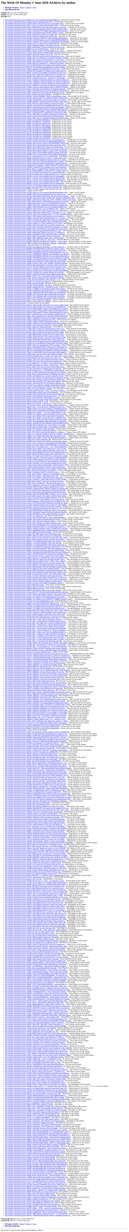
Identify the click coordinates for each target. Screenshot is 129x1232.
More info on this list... (12, 9)
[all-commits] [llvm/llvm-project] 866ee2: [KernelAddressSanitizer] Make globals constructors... (36, 659)
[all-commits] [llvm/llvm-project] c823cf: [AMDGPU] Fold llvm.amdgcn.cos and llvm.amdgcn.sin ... (38, 80)
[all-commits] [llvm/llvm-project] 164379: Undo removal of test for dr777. (29, 877)
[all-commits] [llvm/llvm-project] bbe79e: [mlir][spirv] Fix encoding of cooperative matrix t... (35, 1042)
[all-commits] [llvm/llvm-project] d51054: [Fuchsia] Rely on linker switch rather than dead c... (35, 819)
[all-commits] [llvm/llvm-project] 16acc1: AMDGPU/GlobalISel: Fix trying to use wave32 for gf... (37, 694)
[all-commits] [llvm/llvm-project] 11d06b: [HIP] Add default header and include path (32, 1153)
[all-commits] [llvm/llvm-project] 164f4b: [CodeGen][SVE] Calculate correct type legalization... (36, 167)
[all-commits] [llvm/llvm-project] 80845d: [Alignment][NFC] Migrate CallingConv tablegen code (37, 488)
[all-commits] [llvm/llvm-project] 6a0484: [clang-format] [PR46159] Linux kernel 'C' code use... (36, 737)
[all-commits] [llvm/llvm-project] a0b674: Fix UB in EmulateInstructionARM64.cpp (32, 20)
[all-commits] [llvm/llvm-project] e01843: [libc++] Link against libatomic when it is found (34, 639)
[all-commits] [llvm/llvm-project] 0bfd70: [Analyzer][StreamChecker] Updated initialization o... (36, 274)
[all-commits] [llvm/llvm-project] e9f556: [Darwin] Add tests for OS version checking (33, 586)
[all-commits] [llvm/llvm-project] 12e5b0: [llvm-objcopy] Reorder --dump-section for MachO (35, 948)
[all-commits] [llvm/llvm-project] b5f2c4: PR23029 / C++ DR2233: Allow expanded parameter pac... (38, 875)
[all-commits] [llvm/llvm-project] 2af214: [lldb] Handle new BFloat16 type (29, 1202)
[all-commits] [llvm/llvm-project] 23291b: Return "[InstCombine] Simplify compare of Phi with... (37, 152)
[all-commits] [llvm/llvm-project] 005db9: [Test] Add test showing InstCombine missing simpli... (36, 154)
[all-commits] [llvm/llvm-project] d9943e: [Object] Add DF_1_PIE (27, 401)
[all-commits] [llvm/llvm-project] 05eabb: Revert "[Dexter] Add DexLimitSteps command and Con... (38, 1075)
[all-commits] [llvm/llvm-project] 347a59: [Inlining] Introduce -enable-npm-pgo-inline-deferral (36, 111)
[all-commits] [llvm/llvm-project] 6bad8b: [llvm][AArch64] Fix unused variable (31, 1206)
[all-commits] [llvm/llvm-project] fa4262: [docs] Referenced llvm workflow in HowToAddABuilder (37, 732)
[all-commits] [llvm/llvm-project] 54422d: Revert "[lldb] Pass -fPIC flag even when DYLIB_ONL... (37, 852)
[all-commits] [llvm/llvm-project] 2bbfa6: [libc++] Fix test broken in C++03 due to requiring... (36, 630)
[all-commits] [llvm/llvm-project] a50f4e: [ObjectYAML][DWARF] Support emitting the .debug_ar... (38, 1133)
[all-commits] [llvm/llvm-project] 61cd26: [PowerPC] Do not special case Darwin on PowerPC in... (37, 1040)
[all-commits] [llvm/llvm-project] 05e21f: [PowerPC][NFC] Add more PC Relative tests (33, 187)
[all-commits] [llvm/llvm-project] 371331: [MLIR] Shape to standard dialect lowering (33, 52)
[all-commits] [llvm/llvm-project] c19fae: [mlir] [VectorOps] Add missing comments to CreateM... (37, 227)
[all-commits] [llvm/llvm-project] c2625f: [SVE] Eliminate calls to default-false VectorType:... (35, 298)
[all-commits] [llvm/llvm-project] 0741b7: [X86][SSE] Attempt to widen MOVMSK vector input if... (38, 1008)
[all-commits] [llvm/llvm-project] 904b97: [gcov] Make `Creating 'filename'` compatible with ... (36, 417)
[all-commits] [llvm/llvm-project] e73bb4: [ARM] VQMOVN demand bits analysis (32, 321)
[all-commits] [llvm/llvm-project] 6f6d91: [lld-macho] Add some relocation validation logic (34, 550)
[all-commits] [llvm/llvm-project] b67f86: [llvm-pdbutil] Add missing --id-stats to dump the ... (35, 247)
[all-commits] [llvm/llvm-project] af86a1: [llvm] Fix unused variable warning (30, 1193)
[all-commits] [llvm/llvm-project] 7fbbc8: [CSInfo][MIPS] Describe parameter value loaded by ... (36, 352)
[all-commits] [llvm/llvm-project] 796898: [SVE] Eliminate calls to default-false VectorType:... (36, 294)
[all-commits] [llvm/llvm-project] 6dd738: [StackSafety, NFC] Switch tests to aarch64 (33, 1126)
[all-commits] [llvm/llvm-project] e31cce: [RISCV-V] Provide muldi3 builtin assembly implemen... (37, 592)
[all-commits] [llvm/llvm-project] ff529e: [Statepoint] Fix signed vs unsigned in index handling (36, 828)
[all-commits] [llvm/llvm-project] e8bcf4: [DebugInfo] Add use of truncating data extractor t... (35, 526)
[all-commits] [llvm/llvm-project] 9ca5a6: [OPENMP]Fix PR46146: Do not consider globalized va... (37, 256)
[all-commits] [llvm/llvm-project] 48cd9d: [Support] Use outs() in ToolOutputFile (31, 813)
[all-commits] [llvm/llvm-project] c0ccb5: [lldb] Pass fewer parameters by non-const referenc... (36, 853)
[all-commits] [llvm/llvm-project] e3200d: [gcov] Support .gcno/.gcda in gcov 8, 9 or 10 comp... (36, 448)
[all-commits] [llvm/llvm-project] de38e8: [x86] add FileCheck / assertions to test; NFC (33, 912)
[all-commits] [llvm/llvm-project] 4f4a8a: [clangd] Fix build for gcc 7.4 (28, 1199)
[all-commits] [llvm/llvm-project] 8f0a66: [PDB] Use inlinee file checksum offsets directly (34, 859)
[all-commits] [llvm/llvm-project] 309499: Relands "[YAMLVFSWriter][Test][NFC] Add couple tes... (38, 101)
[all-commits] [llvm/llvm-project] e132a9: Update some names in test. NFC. (29, 1030)
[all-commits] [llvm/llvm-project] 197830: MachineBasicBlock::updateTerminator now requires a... (37, 530)
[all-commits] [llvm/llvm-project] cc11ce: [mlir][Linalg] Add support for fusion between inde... (36, 490)
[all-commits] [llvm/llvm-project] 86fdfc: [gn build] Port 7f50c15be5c (28, 125)
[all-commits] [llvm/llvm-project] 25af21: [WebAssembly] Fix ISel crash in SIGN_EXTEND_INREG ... (39, 1055)
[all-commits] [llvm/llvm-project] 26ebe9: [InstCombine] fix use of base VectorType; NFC (34, 902)
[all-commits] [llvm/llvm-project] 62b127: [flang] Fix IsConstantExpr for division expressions (35, 89)
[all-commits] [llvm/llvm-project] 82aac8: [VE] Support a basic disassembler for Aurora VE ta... (36, 597)
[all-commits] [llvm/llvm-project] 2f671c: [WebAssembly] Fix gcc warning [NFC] (32, 156)
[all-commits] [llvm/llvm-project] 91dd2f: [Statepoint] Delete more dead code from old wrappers (36, 833)
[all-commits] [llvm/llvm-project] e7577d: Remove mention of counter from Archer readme (34, 556)
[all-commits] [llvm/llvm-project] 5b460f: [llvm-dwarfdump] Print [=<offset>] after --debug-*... (36, 561)
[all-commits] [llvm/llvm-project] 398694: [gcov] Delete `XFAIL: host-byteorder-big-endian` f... (36, 437)
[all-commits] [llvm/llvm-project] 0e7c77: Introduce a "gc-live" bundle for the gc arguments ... (35, 826)
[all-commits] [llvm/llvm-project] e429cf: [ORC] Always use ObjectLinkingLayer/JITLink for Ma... (37, 118)
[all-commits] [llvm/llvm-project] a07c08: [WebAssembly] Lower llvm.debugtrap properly (34, 1057)
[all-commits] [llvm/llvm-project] (16, 190)
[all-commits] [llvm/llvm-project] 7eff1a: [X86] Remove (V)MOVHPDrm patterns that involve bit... (37, 201)
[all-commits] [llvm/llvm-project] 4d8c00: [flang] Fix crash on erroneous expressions (32, 817)
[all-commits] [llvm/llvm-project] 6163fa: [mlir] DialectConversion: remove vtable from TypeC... (36, 61)
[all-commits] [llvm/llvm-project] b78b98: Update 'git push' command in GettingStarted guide (35, 338)
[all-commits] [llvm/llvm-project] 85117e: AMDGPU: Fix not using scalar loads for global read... (36, 675)
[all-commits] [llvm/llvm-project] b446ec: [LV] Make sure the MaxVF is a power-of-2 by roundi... (37, 456)
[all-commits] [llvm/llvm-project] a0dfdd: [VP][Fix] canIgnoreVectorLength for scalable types (35, 961)
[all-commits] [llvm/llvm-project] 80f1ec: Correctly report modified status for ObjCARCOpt (35, 178)
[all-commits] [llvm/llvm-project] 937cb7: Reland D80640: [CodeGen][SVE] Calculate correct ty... (37, 170)
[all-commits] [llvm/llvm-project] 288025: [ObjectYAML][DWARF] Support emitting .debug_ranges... (38, 1141)
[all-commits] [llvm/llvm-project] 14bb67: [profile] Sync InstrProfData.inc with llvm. (33, 69)
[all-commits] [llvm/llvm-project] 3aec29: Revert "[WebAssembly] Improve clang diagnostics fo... (37, 310)
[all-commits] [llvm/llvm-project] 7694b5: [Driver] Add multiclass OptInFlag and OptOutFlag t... (36, 410)
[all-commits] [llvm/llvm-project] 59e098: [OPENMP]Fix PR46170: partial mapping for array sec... (37, 252)
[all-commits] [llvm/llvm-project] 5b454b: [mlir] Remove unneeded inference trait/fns (33, 519)
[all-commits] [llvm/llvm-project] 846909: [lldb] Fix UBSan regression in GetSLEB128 (33, 536)
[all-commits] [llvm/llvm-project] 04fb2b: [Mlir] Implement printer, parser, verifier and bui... (35, 238)
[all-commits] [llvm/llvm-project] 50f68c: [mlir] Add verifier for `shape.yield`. (30, 239)
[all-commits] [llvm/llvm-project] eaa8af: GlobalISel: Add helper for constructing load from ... (35, 708)
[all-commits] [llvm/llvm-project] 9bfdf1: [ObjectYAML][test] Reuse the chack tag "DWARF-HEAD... (38, 1139)
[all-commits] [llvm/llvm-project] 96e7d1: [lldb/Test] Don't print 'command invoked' (32, 568)
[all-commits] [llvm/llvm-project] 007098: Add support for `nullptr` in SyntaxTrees (32, 365)
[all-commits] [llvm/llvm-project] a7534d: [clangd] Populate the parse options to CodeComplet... (36, 505)
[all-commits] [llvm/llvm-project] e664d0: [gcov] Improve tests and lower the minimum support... (37, 441)
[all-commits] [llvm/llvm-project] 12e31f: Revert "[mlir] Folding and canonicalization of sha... (35, 1082)
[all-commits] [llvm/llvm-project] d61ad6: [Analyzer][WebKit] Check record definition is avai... (36, 96)
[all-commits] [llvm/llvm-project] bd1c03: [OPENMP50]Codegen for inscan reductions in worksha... (37, 258)
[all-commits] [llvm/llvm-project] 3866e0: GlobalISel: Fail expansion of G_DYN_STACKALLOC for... (39, 686)
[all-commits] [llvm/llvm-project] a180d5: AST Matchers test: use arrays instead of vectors (34, 376)
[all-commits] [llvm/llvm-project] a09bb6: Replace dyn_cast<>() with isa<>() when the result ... (36, 717)
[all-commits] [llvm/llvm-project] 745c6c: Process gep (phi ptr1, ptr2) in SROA (31, 1028)
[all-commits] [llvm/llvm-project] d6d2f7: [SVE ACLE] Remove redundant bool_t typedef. (34, 161)
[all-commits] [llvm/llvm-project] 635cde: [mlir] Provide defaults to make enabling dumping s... (36, 517)
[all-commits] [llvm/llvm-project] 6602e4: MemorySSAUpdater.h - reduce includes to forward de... (37, 1011)
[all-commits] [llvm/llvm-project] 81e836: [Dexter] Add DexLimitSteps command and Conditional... (37, 1073)
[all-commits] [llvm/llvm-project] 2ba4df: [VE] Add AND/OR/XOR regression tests (32, 603)
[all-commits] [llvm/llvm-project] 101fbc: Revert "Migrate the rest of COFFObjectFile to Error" (36, 764)
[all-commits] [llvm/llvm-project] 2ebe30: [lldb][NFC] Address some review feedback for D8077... (37, 857)
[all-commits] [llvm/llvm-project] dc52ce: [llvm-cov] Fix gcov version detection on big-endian (35, 443)
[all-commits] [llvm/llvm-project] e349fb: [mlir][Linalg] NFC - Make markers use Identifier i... (36, 770)
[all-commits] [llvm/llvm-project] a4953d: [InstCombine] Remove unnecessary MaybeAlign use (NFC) (38, 797)
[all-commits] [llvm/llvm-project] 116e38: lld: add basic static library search (29, 933)
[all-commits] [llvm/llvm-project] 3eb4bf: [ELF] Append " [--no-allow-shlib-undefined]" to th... (36, 412)
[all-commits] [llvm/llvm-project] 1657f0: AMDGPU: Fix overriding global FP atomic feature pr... (37, 699)
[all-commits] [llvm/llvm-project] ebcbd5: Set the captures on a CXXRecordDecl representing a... (36, 884)
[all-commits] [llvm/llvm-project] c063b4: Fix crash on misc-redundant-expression (32, 1186)
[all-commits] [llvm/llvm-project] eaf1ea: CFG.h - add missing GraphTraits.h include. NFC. (35, 1002)
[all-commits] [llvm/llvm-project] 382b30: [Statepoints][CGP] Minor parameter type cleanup (35, 830)
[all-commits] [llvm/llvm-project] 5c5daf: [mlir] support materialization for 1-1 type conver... (35, 60)
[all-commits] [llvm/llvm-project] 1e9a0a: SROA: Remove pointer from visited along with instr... (36, 1033)
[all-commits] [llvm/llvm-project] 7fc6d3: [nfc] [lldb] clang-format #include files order (33, 534)
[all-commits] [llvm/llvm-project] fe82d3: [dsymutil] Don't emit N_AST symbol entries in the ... (36, 574)
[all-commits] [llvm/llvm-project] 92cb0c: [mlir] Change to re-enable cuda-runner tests (33, 523)
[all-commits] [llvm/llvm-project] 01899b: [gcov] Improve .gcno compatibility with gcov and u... (36, 414)
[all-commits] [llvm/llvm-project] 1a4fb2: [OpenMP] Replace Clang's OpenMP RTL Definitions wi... (38, 91)
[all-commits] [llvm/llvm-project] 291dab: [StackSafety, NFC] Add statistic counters (32, 1119)
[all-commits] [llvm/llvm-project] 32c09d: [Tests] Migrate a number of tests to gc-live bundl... (35, 841)
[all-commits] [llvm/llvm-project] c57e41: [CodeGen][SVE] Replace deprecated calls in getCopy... (37, 31)
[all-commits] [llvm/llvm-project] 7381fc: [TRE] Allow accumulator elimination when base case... (37, 114)
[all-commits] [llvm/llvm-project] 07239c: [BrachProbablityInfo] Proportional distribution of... (35, 1170)
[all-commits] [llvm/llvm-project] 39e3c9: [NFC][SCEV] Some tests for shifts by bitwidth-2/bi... (36, 890)
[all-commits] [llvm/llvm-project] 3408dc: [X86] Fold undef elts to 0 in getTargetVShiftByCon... (36, 207)
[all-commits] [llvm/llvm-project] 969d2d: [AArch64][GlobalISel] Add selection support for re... (36, 545)
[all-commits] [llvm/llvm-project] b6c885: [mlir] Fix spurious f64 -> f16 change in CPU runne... (36, 786)
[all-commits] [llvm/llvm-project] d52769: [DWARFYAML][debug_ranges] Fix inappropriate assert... (38, 1143)
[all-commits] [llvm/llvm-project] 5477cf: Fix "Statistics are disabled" (27, 1117)
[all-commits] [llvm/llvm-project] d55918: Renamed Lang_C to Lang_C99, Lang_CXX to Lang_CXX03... (39, 356)
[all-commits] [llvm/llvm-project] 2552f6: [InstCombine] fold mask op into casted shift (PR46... (36, 926)
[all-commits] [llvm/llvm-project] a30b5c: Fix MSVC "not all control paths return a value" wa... (36, 986)
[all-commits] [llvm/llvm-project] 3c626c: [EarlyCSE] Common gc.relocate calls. (31, 34)
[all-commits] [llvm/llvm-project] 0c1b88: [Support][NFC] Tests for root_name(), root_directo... (36, 100)
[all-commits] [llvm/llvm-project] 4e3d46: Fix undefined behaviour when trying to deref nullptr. (36, 259)
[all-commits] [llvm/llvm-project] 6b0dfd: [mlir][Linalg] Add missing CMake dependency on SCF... (37, 775)
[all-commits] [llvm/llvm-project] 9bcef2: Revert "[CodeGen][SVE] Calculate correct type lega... (36, 169)
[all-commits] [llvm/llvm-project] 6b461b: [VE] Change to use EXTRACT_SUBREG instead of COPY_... (39, 599)
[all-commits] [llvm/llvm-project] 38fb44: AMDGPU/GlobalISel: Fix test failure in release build (36, 712)
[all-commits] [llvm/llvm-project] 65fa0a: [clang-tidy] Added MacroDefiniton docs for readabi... (36, 741)
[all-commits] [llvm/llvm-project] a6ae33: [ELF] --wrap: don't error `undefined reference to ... (35, 407)
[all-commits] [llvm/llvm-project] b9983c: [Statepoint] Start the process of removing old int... (35, 832)
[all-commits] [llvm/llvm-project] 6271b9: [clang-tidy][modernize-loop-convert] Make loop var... (36, 1184)
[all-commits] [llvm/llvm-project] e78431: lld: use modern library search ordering (31, 935)
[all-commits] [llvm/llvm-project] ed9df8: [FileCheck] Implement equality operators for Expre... (36, 160)
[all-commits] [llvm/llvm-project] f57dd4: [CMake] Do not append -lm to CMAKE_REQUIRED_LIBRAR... (40, 643)
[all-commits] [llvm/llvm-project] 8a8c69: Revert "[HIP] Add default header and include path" (35, 1161)
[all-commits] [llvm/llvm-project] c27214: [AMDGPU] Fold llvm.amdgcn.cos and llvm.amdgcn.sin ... (38, 83)
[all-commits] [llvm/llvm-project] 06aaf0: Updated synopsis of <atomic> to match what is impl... (36, 158)
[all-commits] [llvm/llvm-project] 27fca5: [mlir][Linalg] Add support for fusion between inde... (36, 492)
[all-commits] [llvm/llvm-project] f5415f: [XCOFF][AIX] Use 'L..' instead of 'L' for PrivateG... (36, 78)
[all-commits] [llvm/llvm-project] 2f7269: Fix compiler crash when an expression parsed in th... (36, 250)
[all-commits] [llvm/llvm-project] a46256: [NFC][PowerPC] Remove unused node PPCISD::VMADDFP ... (40, 842)
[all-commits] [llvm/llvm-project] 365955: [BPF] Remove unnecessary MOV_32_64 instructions (36, 1213)
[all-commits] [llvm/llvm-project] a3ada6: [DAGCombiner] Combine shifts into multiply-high (35, 261)
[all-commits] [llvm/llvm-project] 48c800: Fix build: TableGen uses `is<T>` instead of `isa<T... (36, 719)
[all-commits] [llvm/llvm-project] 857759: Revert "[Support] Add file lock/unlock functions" (35, 953)
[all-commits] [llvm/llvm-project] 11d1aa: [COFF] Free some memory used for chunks (33, 862)
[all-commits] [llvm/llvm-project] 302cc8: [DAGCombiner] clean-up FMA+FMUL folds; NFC (36, 922)
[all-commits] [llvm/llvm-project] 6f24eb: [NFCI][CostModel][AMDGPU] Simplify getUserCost (36, 941)
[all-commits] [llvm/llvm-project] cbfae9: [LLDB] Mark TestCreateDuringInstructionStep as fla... (36, 734)
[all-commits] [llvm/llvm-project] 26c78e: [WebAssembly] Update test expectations (32, 937)
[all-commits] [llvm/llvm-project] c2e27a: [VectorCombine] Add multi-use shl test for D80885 (35, 981)
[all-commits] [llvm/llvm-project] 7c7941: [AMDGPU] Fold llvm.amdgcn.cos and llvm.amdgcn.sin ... (38, 81)
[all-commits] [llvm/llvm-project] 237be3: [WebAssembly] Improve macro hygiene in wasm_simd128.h (38, 1048)
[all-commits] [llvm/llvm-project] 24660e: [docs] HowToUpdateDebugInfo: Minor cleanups (35, 1097)
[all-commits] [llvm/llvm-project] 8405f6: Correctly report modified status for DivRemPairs (35, 183)
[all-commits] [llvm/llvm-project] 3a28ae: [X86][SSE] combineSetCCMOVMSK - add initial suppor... (38, 1015)
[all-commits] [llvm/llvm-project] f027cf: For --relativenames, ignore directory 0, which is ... (35, 1037)
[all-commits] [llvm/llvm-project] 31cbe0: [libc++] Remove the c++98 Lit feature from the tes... (36, 625)
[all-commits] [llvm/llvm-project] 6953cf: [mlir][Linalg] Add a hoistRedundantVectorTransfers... (36, 773)
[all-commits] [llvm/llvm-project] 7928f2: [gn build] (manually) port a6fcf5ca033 (31, 759)
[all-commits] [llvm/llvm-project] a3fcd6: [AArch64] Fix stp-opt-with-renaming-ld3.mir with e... (36, 463)
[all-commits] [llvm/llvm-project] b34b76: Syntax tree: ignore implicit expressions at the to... (35, 359)
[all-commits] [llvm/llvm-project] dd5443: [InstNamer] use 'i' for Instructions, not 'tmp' (33, 899)
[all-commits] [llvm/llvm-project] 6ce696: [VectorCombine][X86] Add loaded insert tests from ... (36, 964)
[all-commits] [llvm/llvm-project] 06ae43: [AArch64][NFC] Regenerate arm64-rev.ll (32, 546)
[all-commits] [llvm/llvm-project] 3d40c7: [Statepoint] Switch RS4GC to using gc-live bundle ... (36, 837)
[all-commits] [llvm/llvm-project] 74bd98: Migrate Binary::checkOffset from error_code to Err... (36, 868)
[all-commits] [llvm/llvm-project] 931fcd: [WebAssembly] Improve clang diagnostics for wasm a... (37, 308)
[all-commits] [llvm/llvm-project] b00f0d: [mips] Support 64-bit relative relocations (32, 959)
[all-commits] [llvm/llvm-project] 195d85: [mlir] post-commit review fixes (29, 54)
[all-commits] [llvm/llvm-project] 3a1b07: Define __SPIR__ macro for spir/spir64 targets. (34, 1208)
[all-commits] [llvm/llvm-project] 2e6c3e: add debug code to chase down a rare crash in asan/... (36, 614)
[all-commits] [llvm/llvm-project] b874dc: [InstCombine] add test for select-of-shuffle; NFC (35, 901)
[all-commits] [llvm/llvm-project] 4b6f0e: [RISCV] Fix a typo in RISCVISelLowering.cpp (34, 276)
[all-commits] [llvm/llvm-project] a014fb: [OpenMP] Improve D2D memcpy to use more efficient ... (37, 957)
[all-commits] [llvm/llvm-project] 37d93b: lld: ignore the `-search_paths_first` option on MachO (36, 930)
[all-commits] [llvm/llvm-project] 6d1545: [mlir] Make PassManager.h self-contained (32, 1201)
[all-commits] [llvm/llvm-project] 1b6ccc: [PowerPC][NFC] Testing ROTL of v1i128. (33, 397)
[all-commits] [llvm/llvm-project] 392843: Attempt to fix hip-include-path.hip (30, 1159)
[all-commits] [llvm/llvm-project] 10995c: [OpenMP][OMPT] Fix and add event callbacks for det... (37, 554)
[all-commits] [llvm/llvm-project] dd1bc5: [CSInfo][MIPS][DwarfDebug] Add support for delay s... (37, 350)
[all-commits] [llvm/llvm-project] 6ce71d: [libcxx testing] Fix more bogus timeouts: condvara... (36, 330)
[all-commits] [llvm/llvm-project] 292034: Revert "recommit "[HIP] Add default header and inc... (36, 766)
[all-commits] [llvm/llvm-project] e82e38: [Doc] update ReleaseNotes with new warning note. (35, 1179)
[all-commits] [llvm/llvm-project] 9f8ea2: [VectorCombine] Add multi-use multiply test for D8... (36, 979)
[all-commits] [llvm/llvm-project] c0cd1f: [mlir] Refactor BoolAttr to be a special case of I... (35, 888)
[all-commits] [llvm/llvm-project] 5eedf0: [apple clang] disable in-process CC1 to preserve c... (35, 232)
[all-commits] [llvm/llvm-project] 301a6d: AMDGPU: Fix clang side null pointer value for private (37, 674)
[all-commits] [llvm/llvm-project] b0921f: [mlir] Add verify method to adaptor (30, 521)
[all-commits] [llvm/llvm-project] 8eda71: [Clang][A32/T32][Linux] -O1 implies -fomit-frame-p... (37, 750)
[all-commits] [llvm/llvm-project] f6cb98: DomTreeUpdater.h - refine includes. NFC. (32, 1017)
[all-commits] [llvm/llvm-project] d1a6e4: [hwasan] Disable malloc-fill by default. (32, 399)
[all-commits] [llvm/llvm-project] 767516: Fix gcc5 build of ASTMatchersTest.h (31, 497)
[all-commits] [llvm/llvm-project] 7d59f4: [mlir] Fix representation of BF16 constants (33, 345)
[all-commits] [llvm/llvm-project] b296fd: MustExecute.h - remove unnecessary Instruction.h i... (36, 1010)
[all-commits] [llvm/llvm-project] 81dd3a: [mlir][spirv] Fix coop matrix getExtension (32, 1044)
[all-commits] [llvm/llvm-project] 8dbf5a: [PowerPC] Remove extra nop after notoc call (33, 189)
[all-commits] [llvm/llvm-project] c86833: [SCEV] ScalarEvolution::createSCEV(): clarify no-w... (37, 893)
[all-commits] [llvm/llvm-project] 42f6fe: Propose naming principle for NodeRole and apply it (35, 374)
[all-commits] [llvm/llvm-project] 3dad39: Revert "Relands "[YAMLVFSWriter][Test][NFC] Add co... (38, 165)
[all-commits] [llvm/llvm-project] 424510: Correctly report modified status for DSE (32, 181)
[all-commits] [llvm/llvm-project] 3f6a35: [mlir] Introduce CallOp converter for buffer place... (35, 379)
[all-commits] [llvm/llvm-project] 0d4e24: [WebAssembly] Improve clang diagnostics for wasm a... (37, 312)
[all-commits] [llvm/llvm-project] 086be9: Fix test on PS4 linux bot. (27, 49)
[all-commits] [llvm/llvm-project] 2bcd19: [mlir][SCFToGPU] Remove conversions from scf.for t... (37, 654)
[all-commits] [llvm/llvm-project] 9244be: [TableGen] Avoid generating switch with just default (36, 323)
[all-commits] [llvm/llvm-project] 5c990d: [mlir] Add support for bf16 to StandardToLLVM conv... (37, 341)
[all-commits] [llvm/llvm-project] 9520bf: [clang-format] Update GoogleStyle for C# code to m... (36, 577)
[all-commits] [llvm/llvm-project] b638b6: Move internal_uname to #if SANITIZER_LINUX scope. (37, 143)
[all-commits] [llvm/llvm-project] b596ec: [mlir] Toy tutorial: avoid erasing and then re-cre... (35, 56)
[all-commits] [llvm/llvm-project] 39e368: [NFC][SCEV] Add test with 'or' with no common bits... (37, 892)
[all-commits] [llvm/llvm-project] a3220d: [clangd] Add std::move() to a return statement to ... (35, 140)
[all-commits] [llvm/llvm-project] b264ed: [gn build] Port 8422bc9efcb (28, 138)
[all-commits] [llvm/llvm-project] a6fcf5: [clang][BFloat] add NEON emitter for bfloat (33, 1062)
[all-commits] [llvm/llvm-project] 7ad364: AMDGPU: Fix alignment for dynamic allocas (34, 664)
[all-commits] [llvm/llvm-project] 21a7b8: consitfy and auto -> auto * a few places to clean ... (35, 390)
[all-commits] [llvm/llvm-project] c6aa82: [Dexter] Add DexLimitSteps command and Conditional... (37, 1077)
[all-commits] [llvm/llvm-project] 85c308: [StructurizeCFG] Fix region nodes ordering (33, 381)
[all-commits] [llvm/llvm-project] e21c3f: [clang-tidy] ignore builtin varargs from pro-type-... (35, 744)
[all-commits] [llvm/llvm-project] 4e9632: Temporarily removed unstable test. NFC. (32, 1031)
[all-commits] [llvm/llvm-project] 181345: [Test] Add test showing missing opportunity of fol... (36, 145)
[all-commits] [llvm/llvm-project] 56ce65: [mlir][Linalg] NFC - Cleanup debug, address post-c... (36, 781)
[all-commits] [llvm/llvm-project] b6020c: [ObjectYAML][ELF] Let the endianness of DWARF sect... (38, 1135)
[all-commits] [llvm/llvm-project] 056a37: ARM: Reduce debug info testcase (30, 681)
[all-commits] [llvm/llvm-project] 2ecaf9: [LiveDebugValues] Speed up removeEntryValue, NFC (36, 1088)
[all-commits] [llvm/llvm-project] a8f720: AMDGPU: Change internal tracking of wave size (35, 672)
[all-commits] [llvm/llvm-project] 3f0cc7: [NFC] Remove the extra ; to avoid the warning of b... (36, 846)
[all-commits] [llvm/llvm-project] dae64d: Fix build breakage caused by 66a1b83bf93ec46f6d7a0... (37, 40)
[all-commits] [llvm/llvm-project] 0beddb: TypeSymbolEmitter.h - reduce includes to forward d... (36, 970)
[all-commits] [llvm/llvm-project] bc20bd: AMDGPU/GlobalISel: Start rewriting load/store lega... (36, 710)
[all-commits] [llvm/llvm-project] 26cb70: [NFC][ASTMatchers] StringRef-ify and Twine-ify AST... (37, 739)
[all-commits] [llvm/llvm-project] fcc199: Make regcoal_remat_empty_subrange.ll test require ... (36, 496)
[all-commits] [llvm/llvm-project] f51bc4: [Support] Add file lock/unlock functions (32, 951)
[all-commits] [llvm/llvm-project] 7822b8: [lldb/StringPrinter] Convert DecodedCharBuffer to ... (36, 1095)
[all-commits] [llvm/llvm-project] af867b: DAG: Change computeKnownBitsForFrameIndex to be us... (38, 692)
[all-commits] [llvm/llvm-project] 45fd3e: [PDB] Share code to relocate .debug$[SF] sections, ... (36, 861)
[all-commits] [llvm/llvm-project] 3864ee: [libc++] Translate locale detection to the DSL (33, 641)
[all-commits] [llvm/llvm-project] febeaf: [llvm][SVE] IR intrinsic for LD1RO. (30, 470)
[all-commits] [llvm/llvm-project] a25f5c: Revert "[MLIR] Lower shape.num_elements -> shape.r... (37, 721)
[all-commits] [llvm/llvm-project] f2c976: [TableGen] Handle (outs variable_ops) (31, 36)
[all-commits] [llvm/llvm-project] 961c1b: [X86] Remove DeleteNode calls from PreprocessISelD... (37, 196)
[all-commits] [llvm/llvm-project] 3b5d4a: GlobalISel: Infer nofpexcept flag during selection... (35, 701)
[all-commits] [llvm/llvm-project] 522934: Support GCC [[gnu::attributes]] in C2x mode (33, 223)
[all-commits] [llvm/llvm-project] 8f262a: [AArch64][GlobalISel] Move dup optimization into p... (37, 548)
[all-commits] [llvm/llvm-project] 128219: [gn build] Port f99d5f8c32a (28, 120)
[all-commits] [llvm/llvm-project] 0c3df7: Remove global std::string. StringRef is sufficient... (35, 278)
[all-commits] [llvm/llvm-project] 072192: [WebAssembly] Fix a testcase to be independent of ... (36, 307)
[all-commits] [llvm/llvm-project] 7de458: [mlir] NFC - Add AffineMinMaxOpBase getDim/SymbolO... (39, 768)
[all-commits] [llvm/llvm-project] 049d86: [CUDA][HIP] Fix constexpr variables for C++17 (35, 1150)
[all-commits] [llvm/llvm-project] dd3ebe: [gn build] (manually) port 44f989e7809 (32, 752)
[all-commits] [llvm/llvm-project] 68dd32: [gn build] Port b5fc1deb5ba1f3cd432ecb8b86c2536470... (37, 423)
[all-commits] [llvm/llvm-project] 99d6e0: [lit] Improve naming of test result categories (33, 590)
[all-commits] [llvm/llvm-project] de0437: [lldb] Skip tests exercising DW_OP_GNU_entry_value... (37, 810)
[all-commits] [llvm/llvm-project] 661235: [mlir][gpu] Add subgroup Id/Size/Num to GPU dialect (36, 1046)
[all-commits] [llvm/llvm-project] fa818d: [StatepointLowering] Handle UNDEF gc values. (34, 32)
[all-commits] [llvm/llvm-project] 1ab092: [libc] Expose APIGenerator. (28, 803)
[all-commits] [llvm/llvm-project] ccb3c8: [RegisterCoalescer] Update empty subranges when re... (37, 163)
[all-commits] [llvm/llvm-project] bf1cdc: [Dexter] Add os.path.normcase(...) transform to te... (35, 1071)
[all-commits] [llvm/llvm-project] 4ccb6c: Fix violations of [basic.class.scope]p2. (31, 873)
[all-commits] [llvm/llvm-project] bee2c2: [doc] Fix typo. (23, 879)
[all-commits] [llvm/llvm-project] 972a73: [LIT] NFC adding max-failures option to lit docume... (36, 723)
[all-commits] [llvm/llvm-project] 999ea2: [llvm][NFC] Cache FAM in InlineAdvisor (32, 728)
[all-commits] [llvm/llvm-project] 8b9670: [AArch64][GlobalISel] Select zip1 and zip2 (33, 541)
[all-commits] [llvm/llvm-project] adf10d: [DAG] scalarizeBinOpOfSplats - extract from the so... (36, 984)
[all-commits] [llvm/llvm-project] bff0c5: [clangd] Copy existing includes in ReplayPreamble (35, 1188)
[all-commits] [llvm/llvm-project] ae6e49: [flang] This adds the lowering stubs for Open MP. (35, 394)
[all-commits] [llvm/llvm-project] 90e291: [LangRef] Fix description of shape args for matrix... (36, 289)
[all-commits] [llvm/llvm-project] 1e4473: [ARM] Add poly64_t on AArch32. (30, 1060)
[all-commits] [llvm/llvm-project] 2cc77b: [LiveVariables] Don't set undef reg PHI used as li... (35, 1181)
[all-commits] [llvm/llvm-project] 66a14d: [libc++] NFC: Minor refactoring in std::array (33, 619)
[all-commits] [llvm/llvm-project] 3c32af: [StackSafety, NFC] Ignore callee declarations (33, 1124)
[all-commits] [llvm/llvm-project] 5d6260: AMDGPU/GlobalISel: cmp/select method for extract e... (37, 1035)
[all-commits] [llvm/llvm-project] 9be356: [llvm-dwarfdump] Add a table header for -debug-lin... (36, 421)
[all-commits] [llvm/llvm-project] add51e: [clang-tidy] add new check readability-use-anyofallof (36, 714)
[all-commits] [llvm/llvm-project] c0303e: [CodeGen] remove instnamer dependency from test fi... (37, 897)
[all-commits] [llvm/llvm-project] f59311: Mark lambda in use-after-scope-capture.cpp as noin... (36, 27)
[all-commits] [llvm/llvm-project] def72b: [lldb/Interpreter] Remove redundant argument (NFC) (36, 566)
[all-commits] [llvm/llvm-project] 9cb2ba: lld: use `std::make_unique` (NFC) (30, 932)
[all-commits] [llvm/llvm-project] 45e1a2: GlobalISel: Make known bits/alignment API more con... (37, 706)
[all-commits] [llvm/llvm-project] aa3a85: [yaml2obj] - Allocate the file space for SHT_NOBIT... (36, 479)
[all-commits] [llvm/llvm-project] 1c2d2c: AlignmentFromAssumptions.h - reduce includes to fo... (37, 1013)
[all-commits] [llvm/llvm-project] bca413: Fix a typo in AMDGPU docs (28, 652)
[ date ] (34, 7)
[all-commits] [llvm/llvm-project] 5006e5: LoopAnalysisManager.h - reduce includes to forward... (37, 997)
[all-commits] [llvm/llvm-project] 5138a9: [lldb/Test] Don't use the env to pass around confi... (35, 563)
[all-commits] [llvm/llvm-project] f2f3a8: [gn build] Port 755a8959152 (28, 121)
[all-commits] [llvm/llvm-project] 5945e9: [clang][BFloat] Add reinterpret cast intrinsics (33, 1066)
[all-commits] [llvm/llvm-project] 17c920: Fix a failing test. (24, 516)
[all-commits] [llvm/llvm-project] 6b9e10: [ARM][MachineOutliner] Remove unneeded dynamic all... (38, 1215)
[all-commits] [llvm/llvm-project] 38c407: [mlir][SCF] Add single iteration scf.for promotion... (36, 779)
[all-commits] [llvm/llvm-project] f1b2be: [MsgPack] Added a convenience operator (32, 45)
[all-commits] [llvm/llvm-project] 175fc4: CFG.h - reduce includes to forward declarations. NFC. (36, 1019)
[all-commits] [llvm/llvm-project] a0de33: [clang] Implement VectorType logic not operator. (35, 107)
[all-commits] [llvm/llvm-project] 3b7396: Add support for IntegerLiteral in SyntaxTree (33, 368)
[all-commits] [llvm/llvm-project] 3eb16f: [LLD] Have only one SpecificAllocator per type (34, 864)
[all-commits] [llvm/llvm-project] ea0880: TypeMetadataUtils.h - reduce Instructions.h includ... (36, 991)
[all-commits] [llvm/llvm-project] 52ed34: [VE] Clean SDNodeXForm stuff (29, 601)
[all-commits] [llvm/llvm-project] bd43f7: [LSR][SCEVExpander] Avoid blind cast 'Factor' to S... (36, 72)
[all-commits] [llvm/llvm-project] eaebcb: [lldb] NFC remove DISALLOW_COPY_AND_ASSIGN (37, 610)
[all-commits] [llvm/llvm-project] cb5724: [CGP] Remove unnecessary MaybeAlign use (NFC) (36, 795)
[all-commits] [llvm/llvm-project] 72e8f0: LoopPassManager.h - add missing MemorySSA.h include (37, 999)
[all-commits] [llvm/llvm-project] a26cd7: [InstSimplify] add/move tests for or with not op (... (35, 908)
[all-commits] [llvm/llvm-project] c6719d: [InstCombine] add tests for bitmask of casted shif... (35, 924)
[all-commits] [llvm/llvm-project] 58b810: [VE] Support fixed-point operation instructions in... (36, 605)
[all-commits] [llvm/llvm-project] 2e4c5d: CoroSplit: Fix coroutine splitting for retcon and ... (35, 272)
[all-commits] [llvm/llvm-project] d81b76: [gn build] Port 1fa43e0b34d (28, 134)
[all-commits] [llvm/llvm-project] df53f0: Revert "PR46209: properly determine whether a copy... (36, 572)
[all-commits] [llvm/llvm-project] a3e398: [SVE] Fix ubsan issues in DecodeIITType (32, 43)
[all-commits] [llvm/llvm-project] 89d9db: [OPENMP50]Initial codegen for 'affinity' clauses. (35, 249)
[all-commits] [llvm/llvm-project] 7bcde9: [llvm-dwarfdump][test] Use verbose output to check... (36, 525)
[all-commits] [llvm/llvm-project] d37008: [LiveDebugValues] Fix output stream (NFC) (33, 792)
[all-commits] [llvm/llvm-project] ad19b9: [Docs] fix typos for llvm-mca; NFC (30, 928)
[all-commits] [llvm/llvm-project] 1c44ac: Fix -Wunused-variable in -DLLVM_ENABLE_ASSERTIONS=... (40, 434)
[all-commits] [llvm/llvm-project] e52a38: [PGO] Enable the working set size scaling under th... (36, 71)
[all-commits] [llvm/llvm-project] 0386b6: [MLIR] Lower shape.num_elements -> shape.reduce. (36, 241)
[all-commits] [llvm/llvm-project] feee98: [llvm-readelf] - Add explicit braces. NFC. (32, 476)
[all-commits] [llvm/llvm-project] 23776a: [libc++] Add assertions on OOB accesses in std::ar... (36, 621)
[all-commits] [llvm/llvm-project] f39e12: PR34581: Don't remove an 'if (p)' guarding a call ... (35, 886)
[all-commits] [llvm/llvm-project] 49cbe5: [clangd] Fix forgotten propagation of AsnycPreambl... (36, 1197)
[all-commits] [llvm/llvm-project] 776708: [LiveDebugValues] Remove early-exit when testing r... (37, 1090)
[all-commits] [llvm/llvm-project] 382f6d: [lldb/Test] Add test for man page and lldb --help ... (35, 559)
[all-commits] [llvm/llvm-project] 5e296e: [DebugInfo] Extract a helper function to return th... (35, 514)
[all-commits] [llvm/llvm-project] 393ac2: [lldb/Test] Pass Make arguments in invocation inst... (36, 565)
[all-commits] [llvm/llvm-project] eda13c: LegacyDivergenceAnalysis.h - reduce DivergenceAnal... (37, 995)
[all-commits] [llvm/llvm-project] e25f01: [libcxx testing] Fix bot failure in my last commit (34, 332)
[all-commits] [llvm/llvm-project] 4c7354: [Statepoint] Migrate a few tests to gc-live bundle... (35, 839)
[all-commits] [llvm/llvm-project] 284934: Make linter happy (25, 588)
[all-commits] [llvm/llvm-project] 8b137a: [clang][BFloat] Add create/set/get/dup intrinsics (34, 1064)
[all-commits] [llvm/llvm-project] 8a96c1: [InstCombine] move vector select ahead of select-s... (36, 915)
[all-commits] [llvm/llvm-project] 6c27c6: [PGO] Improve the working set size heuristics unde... (36, 65)
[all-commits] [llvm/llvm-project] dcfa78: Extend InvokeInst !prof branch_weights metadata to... (36, 1173)
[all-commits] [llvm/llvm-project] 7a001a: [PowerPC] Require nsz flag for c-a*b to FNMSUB (35, 848)
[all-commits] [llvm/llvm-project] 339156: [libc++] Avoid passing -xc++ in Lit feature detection (36, 646)
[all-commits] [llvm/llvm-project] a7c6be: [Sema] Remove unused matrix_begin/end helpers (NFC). (37, 465)
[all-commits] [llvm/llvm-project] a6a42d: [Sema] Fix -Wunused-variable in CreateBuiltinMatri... (36, 457)
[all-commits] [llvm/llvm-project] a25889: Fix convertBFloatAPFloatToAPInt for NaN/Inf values (36, 343)
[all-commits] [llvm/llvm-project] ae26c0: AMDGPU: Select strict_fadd (28, 697)
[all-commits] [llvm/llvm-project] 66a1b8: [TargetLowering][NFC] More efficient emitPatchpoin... (37, 38)
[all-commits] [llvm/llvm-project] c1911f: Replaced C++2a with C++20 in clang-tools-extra (34, 363)
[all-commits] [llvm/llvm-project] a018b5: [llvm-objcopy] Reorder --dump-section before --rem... (36, 946)
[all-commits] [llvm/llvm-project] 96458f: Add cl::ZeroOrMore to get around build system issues (36, 229)
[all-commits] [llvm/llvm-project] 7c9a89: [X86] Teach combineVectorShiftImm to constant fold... (37, 205)
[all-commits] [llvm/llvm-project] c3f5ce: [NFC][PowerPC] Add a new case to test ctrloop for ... (36, 1182)
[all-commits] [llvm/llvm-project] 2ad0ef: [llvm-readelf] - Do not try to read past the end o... (35, 481)
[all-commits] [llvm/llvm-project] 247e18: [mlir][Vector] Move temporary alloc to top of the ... (36, 777)
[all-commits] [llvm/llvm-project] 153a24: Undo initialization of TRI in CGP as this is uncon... (35, 387)
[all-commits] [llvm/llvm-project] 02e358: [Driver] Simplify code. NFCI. (29, 285)
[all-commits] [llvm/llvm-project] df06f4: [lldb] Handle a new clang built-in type (31, 1192)
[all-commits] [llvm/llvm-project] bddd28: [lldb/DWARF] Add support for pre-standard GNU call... (37, 808)
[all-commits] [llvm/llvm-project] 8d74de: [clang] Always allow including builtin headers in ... (35, 141)
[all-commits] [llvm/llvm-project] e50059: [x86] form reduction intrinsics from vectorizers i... (35, 921)
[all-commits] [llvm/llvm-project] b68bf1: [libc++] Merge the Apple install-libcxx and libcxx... (36, 634)
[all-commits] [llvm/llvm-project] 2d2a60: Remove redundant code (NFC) (29, 22)
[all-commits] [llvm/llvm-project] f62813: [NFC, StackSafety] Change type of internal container (36, 1106)
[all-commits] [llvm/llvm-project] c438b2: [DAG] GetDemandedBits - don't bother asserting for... (36, 973)
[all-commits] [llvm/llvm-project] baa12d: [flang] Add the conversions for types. (31, 396)
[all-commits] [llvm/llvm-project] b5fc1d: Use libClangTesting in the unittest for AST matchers (36, 372)
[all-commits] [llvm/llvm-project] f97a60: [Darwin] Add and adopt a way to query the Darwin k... (36, 579)
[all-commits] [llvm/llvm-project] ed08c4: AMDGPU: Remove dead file (28, 666)
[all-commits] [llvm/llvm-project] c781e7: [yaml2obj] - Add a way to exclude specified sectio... (36, 485)
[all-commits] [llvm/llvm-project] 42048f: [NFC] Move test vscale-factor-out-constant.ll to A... (36, 76)
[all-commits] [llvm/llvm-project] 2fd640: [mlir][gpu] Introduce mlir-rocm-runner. (31, 1128)
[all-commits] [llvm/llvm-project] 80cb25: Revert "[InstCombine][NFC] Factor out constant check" (37, 149)
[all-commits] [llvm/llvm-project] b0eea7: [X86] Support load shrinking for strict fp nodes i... (35, 216)
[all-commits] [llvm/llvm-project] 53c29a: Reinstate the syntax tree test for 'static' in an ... (34, 358)
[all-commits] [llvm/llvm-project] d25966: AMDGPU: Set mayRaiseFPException (31, 695)
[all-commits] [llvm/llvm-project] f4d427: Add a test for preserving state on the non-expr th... (35, 92)
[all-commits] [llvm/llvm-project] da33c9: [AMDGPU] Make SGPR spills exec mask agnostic (35, 292)
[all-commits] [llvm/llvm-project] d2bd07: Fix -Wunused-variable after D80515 (31, 430)
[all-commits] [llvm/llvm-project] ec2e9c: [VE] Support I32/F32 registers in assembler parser (35, 595)
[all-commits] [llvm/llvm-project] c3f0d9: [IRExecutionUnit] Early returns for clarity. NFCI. (35, 336)
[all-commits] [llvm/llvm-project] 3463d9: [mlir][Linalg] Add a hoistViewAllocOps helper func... (36, 772)
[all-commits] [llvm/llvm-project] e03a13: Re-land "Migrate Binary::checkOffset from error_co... (36, 870)
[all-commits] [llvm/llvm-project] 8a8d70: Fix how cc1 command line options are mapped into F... (37, 557)
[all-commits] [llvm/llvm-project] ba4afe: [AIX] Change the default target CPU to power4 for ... (36, 1039)
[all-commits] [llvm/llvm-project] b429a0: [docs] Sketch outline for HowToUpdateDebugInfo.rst (36, 1092)
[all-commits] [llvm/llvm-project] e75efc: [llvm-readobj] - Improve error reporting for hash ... (35, 474)
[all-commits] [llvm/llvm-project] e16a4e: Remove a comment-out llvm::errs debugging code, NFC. (37, 501)
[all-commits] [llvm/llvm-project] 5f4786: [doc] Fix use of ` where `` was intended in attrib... (35, 881)
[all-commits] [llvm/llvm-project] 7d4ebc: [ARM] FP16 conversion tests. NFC (30, 319)
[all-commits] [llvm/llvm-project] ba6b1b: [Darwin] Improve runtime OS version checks (33, 581)
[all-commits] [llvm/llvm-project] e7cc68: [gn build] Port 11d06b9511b (28, 130)
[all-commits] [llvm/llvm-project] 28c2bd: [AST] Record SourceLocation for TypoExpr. (33, 506)
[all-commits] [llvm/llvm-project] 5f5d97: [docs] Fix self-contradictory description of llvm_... (35, 103)
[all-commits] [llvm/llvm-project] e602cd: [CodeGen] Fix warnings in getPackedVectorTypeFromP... (37, 41)
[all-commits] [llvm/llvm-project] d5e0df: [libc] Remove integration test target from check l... (35, 806)
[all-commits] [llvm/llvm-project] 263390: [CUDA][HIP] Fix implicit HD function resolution (35, 1152)
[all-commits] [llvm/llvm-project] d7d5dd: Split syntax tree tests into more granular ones (33, 361)
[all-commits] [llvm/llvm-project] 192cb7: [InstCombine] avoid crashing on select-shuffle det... (36, 917)
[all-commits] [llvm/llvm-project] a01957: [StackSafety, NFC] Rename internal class (32, 1113)
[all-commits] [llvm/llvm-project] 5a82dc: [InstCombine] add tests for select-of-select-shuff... (35, 906)
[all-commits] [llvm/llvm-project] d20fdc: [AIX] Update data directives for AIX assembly (34, 325)
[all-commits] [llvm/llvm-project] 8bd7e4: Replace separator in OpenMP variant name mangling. (36, 650)
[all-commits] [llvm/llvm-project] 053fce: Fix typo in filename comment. (28, 388)
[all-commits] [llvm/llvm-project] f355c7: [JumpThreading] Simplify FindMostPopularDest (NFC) (37, 109)
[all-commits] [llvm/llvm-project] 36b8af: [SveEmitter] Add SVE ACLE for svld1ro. (32, 472)
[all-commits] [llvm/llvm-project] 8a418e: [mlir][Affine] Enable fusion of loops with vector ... (35, 339)
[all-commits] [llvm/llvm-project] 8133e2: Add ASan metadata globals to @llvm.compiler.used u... (37, 29)
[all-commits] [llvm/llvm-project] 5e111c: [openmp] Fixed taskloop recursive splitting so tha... (35, 269)
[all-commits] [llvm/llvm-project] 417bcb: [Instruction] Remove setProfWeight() (31, 1172)
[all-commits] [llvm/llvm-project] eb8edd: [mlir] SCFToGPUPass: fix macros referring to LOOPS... (37, 58)
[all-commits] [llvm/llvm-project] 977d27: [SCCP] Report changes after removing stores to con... (36, 185)
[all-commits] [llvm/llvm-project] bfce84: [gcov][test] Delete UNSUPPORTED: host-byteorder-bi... (37, 445)
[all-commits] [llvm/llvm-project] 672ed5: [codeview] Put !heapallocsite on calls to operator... (35, 866)
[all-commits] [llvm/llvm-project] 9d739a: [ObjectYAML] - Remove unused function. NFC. (35, 486)
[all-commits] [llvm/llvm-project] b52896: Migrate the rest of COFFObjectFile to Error (33, 872)
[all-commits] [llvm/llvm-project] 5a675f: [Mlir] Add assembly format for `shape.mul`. (33, 236)
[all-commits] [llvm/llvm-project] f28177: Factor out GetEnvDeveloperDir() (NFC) (32, 25)
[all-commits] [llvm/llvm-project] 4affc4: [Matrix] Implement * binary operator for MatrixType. (36, 468)
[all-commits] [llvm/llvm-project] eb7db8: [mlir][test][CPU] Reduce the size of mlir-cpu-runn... (36, 784)
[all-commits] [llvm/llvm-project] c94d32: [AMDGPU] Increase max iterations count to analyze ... (37, 318)
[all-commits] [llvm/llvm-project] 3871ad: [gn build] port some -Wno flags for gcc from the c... (36, 757)
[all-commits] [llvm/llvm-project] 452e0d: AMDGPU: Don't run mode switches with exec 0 (34, 677)
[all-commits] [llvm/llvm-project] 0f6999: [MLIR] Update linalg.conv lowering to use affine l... (36, 1084)
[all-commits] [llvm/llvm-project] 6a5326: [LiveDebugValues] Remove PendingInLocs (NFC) (35, 790)
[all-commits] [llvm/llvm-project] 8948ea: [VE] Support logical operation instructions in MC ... (36, 608)
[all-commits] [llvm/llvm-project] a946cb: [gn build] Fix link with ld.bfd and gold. (32, 755)
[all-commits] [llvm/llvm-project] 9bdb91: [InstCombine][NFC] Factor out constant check (34, 147)
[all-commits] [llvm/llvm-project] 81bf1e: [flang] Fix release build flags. (28, 327)
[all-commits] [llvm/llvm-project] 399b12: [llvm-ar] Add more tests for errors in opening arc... (35, 944)
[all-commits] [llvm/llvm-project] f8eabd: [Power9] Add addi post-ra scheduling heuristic (34, 844)
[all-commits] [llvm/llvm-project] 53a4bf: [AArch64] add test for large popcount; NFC (33, 955)
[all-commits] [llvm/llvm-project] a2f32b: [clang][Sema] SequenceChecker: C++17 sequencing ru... (37, 290)
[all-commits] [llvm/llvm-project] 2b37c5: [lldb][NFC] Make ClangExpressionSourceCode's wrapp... (38, 850)
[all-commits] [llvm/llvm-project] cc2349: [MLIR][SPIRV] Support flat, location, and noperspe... (36, 510)
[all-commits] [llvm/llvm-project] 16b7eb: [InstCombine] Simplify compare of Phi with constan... (36, 150)
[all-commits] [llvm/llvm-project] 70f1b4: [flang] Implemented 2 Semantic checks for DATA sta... (37, 265)
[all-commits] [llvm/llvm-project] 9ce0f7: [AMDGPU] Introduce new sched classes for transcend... (37, 85)
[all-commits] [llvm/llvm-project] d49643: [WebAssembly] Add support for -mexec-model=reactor (37, 305)
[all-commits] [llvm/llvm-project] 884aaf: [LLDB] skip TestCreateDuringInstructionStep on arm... (37, 735)
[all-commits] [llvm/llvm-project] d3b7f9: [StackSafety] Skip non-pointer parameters (32, 1112)
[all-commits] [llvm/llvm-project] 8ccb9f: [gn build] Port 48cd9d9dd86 (28, 127)
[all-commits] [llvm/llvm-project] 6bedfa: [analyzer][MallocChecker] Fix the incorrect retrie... (35, 615)
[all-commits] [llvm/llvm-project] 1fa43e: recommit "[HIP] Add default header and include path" (36, 1162)
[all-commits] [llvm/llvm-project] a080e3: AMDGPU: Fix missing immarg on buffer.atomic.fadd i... (37, 703)
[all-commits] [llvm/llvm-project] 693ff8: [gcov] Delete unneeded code (28, 439)
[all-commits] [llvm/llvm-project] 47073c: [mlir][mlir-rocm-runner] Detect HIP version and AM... (37, 1130)
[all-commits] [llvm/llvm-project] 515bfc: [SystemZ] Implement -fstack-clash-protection (33, 575)
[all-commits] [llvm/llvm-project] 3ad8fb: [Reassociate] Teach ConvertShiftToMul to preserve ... (36, 203)
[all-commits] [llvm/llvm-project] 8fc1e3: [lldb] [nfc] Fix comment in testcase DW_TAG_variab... (37, 537)
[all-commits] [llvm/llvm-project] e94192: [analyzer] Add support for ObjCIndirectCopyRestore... (37, 801)
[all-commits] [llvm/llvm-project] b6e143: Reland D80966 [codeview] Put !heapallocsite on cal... (36, 452)
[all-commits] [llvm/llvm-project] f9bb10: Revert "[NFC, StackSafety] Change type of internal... (36, 715)
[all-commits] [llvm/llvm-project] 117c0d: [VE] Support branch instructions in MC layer (33, 606)
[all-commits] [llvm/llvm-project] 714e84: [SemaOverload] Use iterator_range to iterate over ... (36, 467)
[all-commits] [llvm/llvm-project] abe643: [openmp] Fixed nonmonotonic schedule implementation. (37, 270)
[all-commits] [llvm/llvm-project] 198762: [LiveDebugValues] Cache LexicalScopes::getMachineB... (38, 1099)
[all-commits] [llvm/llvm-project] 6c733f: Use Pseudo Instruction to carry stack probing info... (35, 172)
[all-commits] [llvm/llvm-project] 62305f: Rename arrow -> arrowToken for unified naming (35, 370)
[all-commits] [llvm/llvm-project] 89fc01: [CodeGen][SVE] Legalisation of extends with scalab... (36, 112)
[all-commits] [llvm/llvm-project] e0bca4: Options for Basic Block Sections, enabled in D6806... (36, 1026)
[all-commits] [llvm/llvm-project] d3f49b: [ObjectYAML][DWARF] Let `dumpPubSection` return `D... (38, 1132)
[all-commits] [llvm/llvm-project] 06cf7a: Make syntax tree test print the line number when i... (35, 367)
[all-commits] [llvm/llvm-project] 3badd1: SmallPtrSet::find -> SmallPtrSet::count (32, 287)
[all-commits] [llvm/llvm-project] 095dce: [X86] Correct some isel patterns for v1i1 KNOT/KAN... (37, 210)
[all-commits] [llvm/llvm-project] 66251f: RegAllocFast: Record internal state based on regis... (36, 684)
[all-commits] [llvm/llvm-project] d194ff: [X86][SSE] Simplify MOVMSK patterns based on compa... (38, 990)
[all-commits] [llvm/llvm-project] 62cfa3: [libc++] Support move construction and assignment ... (36, 628)
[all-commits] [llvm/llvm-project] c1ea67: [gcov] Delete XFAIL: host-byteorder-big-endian (34, 416)
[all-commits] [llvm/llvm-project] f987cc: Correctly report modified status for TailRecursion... (35, 180)
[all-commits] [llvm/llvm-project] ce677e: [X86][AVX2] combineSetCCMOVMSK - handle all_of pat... (39, 1021)
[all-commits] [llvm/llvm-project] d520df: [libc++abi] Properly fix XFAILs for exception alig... (36, 645)
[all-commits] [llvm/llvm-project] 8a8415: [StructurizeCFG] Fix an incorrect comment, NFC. (35, 383)
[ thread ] (22, 7)
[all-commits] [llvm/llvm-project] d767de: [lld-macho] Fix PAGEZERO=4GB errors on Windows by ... (38, 552)
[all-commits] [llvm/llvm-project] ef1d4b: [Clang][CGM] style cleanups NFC (30, 748)
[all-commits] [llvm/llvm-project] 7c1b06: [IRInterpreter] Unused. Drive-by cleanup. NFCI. (35, 334)
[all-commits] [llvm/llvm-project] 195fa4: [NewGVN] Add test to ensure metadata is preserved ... (36, 461)
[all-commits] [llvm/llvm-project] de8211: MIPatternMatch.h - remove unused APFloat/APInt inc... (37, 962)
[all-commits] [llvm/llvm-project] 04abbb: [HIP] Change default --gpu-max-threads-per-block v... (36, 1148)
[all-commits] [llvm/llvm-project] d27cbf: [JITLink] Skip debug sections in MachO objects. (34, 116)
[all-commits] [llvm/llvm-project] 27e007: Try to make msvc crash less (28, 281)
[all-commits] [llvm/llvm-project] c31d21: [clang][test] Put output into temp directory (33, 1204)
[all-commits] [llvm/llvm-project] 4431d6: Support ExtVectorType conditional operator (33, 724)
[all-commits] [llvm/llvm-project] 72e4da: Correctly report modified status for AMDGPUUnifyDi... (37, 87)
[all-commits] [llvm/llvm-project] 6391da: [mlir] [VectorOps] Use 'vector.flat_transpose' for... (35, 225)
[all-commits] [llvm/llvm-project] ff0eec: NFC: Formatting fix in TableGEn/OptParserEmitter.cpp (36, 316)
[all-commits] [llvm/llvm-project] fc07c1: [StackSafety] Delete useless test (29, 1103)
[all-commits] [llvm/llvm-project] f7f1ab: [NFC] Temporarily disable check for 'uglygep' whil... (36, 74)
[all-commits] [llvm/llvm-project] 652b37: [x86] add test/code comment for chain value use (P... (36, 913)
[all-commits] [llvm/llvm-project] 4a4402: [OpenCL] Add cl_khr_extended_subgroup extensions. (36, 263)
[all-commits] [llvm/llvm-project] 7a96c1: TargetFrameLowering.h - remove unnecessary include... (37, 971)
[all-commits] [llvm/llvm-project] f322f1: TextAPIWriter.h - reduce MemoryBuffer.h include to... (36, 966)
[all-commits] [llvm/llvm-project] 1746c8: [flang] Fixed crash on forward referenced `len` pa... (35, 815)
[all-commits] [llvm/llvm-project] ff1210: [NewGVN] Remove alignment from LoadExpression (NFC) (38, 799)
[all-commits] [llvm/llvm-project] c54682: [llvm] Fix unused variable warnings (30, 1195)
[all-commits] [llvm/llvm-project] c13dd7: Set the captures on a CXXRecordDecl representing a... (36, 882)
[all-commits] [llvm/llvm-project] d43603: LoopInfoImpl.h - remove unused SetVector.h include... (37, 993)
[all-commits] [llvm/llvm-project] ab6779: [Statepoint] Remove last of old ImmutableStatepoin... (36, 835)
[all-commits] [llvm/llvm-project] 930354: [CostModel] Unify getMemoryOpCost (31, 942)
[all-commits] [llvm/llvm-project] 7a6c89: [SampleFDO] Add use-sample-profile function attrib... (36, 1212)
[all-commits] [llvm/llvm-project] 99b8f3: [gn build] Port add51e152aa (28, 123)
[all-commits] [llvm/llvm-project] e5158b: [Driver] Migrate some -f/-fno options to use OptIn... (36, 425)
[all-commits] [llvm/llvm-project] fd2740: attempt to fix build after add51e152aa (31, 753)
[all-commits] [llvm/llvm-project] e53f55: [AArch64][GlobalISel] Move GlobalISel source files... (36, 221)
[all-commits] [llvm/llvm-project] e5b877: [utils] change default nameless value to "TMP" (34, 895)
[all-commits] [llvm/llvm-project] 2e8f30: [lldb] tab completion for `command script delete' (34, 63)
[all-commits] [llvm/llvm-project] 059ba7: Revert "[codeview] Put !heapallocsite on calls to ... (35, 51)
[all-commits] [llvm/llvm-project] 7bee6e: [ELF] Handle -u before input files (30, 428)
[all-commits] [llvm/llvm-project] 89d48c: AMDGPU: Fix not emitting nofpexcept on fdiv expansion (38, 670)
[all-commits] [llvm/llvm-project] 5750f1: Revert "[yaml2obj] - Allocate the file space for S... (35, 483)
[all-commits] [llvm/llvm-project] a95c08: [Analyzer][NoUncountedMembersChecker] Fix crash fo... (38, 105)
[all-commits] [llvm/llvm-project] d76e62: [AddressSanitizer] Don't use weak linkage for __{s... (36, 824)
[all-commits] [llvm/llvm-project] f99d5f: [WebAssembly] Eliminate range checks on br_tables (36, 1050)
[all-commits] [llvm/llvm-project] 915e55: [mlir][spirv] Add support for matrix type (32, 508)
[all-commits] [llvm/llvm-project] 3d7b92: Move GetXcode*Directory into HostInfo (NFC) (34, 23)
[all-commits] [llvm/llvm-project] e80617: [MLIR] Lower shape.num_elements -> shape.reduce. (36, 243)
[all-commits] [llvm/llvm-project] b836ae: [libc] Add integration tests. (27, 804)
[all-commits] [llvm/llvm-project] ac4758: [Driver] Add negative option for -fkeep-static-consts (36, 594)
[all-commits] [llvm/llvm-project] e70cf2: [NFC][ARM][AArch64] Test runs (30, 939)
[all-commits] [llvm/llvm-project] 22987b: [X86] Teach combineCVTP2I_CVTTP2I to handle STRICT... (39, 214)
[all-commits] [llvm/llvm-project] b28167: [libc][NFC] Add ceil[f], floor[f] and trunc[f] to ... (35, 1024)
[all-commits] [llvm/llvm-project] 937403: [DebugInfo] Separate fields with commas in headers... (36, 512)
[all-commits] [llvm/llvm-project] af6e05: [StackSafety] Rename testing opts (30, 1123)
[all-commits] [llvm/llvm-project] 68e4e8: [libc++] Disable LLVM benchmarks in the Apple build (36, 635)
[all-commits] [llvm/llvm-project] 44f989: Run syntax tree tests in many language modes (34, 354)
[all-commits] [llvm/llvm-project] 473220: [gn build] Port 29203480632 (28, 136)
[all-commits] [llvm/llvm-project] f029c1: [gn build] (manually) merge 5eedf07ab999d (33, 761)
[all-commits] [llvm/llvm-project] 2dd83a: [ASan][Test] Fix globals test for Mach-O (32, 661)
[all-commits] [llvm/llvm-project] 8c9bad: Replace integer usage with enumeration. (32, 392)
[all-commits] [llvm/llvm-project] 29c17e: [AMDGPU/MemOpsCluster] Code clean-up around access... (38, 657)
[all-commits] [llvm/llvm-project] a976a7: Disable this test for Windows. (28, 94)
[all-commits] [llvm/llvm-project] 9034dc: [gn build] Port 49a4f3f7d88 (28, 129)
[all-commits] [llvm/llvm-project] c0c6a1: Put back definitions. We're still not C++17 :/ (33, 279)
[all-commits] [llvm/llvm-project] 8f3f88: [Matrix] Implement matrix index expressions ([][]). (35, 454)
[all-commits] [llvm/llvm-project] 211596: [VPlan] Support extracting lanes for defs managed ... (36, 459)
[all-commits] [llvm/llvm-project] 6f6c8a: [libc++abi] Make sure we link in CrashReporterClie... (36, 623)
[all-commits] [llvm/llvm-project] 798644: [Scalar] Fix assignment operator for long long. (34, 812)
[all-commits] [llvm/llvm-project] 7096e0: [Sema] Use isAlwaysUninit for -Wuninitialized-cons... (36, 408)
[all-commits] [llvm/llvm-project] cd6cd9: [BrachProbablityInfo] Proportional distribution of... (35, 1168)
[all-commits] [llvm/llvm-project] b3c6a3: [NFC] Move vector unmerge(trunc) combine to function (37, 378)
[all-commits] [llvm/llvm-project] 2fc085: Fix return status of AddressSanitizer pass (32, 174)
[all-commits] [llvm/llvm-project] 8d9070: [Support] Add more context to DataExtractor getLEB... (37, 528)
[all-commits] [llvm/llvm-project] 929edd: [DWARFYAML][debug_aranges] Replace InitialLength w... (38, 1137)
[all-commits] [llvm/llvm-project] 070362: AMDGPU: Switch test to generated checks (33, 679)
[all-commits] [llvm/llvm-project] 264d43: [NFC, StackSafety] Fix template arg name (32, 1115)
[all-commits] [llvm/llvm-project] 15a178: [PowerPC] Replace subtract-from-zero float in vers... (36, 267)
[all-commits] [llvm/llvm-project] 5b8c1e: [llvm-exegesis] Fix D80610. (28, 299)
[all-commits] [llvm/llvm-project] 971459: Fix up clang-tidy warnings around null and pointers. (36, 385)
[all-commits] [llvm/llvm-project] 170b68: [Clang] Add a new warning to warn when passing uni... (37, 1177)
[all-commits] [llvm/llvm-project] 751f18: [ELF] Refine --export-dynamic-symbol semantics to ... (36, 405)
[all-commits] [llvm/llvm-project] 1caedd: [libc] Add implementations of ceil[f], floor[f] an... (35, 1022)
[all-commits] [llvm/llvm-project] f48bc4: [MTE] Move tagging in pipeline (29, 1104)
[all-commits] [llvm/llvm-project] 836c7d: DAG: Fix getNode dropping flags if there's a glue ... (36, 668)
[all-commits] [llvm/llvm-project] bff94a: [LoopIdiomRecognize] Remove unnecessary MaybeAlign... (38, 793)
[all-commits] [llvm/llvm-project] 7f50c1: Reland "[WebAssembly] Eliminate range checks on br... (37, 1053)
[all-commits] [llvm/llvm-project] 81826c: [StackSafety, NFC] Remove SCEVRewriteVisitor (35, 1121)
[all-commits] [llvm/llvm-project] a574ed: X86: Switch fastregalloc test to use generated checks (36, 683)
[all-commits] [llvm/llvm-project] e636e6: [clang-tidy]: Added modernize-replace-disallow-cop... (36, 612)
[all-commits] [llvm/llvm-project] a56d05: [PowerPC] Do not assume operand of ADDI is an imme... (37, 746)
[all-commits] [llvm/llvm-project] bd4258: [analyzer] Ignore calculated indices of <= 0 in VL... (36, 218)
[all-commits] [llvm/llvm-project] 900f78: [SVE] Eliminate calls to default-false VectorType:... (35, 296)
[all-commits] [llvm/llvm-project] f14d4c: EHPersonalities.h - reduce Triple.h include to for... (35, 1004)
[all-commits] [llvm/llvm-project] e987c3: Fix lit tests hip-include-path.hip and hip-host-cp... (35, 1155)
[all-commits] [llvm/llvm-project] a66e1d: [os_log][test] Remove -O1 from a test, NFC (33, 1093)
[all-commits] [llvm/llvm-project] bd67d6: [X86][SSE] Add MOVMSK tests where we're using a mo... (38, 1006)
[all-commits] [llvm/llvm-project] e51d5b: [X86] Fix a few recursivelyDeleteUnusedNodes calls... (37, 192)
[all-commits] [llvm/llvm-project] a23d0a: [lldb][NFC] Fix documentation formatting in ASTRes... (37, 855)
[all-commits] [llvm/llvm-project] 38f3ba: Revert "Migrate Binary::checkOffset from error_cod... (36, 763)
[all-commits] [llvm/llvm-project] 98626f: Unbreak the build (24, 283)
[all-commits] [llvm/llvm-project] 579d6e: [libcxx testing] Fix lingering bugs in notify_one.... (35, 328)
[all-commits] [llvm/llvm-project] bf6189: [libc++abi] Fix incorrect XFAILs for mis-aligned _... (36, 626)
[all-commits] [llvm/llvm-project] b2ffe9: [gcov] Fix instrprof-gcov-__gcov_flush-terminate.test (36, 447)
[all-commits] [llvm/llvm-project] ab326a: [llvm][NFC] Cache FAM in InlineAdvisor (32, 726)
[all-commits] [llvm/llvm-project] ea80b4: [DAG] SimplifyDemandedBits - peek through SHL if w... (37, 977)
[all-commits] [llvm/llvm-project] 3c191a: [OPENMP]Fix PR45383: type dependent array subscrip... (37, 254)
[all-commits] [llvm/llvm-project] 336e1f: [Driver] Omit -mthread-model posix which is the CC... (36, 450)
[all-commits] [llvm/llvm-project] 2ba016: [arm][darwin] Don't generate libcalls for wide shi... (35, 234)
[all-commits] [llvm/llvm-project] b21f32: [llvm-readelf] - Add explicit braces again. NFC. (34, 477)
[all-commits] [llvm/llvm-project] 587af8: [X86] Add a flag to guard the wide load (31, 1210)
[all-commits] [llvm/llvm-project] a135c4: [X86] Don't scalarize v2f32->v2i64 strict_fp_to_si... (36, 212)
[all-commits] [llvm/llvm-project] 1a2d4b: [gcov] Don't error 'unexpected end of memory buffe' (36, 419)
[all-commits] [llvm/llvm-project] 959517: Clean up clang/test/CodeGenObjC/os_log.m (33, 230)
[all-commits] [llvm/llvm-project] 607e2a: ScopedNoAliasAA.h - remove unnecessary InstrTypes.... (37, 988)
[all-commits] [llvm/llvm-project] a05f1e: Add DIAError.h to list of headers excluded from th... (36, 314)
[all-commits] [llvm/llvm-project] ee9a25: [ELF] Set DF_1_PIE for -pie (28, 403)
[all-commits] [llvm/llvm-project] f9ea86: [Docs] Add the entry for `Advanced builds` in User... (36, 1175)
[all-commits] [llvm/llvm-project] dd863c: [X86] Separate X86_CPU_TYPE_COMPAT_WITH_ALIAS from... (41, 200)
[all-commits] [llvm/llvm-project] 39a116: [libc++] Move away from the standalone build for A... (36, 632)
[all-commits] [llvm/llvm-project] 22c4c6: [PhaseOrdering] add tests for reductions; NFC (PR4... (36, 919)
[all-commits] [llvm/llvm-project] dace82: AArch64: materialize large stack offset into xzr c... (35, 1068)
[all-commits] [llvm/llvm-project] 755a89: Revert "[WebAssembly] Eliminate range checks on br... (37, 1051)
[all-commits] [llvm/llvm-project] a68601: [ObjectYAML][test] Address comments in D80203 (35, 1144)
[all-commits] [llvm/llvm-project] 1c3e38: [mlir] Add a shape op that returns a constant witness (36, 1079)
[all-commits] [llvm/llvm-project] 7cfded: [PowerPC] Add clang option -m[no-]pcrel (32, 617)
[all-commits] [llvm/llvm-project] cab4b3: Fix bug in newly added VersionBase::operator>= (34, 583)
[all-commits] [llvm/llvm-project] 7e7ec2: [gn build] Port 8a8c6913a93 (28, 132)
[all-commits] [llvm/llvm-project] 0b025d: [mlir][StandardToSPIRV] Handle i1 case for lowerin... (36, 494)
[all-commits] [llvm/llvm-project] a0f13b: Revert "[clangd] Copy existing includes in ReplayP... (36, 1190)
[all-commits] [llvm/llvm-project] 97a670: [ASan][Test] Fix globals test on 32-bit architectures (35, 663)
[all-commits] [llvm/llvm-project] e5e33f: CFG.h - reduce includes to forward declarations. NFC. (36, 1001)
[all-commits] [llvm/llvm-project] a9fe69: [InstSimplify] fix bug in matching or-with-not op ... (35, 47)
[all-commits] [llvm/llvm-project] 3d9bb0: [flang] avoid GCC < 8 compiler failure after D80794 (36, 1086)
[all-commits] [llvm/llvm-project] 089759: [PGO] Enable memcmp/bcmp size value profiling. (35, 67)
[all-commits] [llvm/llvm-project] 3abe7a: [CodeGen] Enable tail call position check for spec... (35, 1101)
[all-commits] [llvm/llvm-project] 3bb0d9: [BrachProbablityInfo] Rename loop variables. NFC (35, 1166)
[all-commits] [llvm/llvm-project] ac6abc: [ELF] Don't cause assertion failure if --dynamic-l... (35, 432)
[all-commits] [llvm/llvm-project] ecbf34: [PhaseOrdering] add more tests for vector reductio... (36, 910)
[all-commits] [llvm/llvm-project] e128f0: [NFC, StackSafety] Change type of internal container (36, 1110)
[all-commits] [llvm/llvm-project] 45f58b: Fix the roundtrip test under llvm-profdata (32, 1146)
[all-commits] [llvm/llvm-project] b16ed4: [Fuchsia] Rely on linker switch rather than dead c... (35, 823)
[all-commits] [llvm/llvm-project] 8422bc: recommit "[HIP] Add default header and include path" (36, 1164)
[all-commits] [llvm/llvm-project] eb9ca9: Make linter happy (25, 585)
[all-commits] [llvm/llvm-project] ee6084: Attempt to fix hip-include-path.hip (30, 1157)
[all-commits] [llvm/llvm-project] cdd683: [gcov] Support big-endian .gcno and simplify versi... (36, 436)
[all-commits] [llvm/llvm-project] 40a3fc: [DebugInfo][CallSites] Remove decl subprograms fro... (37, 347)
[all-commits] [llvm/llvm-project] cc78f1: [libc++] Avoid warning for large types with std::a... (35, 637)
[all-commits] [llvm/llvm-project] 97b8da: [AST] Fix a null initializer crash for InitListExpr (34, 499)
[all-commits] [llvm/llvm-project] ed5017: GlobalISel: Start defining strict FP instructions (34, 688)
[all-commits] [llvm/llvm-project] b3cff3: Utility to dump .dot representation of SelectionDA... (35, 950)
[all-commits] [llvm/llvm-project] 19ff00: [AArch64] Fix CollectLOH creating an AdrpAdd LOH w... (38, 219)
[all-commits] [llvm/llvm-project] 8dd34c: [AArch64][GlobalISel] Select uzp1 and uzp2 (33, 543)
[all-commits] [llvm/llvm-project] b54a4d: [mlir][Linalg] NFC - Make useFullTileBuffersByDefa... (37, 788)
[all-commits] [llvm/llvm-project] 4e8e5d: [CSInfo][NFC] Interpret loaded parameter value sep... (36, 348)
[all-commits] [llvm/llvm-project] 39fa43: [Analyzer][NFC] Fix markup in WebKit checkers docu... (37, 98)
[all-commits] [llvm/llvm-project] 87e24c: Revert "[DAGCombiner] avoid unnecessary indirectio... (37, 1070)
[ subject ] (28, 7)
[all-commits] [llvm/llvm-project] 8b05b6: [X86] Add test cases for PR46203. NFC (32, 209)
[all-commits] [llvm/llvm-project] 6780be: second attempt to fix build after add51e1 (32, 743)
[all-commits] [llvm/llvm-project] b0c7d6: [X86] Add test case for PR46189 (29, 982)
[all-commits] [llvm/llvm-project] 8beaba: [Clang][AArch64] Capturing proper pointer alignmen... (37, 648)
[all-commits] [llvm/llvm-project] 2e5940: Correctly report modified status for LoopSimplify (35, 176)
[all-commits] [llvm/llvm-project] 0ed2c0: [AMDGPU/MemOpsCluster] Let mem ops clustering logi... (38, 655)
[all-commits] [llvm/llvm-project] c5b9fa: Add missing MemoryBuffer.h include (31, 968)
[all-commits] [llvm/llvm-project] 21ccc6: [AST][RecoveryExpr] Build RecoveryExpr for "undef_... (37, 503)
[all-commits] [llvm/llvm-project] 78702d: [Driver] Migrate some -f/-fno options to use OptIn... (36, 427)
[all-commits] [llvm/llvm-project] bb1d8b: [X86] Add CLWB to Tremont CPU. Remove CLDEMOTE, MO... (40, 198)
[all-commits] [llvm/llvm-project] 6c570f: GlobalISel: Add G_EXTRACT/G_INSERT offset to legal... (38, 704)
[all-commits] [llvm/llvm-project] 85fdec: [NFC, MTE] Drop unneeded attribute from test (34, 1108)
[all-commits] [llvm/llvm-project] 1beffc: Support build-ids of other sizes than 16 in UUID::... (35, 539)
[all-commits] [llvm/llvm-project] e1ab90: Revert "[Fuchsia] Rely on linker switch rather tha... (35, 821)
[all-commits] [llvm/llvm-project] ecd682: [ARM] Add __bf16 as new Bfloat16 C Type (33, 1059)
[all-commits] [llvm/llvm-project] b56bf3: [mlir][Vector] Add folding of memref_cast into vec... (36, 783)
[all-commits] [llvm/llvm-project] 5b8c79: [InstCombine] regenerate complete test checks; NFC (36, 904)
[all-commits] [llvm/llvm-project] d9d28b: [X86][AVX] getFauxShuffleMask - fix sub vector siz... (37, 975)
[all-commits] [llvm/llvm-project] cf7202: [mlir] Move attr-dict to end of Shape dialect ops (34, 1080)
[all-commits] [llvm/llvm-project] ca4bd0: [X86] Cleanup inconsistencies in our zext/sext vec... (36, 194)
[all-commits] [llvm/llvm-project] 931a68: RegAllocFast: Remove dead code (30, 690)
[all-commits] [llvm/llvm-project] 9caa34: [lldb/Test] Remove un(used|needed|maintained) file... (36, 570)
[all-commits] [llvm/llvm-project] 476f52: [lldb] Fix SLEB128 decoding (28, 532)
